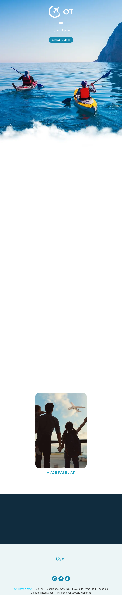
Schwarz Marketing (81, 592)
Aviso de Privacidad (84, 588)
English (55, 30)
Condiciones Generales (59, 588)
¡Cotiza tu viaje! (60, 40)
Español (66, 30)
